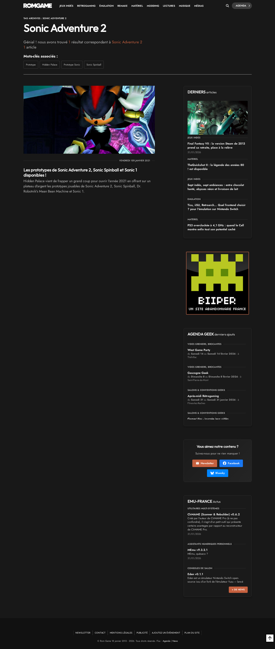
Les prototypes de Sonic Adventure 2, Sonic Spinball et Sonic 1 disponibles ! (80, 172)
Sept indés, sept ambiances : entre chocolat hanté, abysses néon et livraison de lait (216, 187)
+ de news (238, 589)
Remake (122, 6)
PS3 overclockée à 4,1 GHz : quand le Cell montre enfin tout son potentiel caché (216, 227)
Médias (199, 6)
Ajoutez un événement (166, 632)
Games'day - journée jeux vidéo (208, 419)
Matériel (137, 6)
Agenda (243, 5)
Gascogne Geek (198, 373)
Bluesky (217, 473)
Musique (184, 6)
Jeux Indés (66, 6)
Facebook (231, 463)
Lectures (169, 6)
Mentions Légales (121, 632)
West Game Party (199, 350)
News (175, 641)
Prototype (31, 64)
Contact (100, 632)
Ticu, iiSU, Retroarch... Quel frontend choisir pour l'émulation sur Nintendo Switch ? (217, 207)
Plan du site (192, 632)
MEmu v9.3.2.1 (197, 550)
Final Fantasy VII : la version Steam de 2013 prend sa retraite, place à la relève (216, 145)
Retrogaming (86, 6)
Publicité (142, 632)
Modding (153, 6)
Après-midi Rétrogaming (203, 396)
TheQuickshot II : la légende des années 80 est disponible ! (216, 167)
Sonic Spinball (94, 64)
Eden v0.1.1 (195, 574)
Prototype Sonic (72, 64)
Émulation (106, 6)
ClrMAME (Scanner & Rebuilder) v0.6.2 (214, 514)
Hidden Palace (49, 64)
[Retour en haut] (270, 638)
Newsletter (205, 463)
